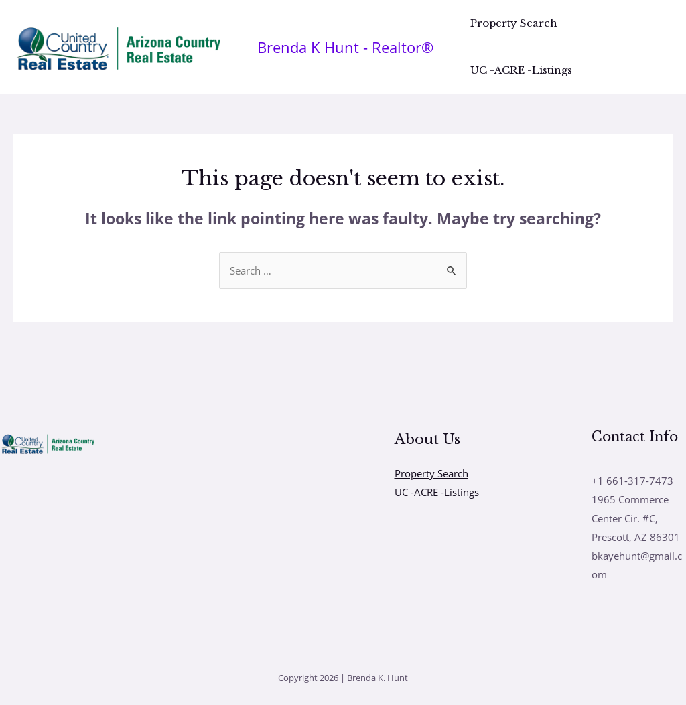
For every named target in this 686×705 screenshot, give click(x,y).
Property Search (513, 23)
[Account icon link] (345, 47)
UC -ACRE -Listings (521, 70)
